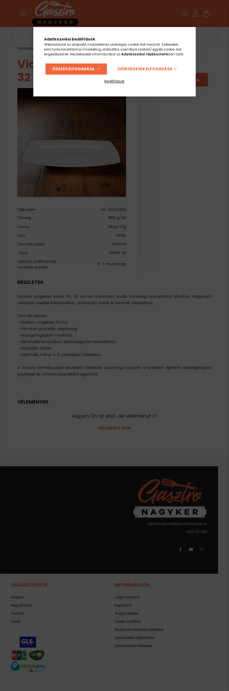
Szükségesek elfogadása (144, 69)
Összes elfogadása (73, 69)
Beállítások (114, 81)
